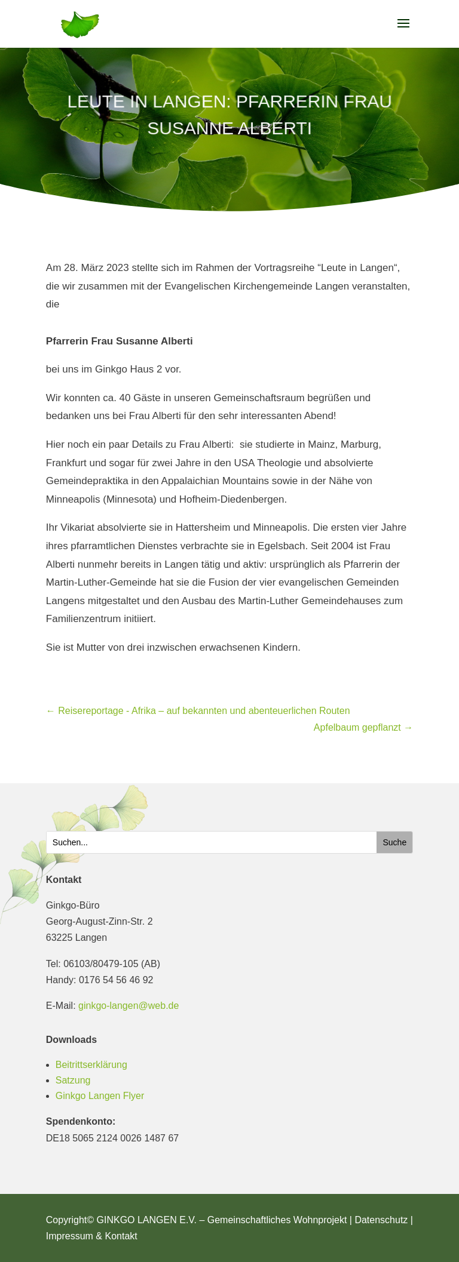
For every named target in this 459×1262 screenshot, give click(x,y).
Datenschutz (381, 1220)
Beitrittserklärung (91, 1065)
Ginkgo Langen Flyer (100, 1096)
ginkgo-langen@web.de (128, 1006)
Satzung (73, 1080)
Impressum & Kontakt (91, 1236)
